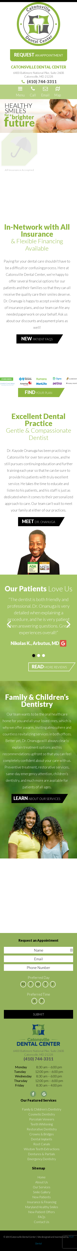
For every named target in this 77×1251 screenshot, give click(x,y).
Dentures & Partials (41, 1154)
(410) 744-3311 (38, 81)
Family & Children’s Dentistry (41, 1109)
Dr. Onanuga (38, 521)
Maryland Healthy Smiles (41, 1207)
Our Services (41, 1187)
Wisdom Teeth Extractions (42, 1149)
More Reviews (49, 666)
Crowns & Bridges (41, 1134)
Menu (20, 91)
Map (57, 91)
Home (42, 1177)
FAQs (41, 1217)
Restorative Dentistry (42, 1129)
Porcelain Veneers (41, 1119)
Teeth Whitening (41, 1124)
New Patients (41, 1197)
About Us (41, 1182)
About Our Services (37, 798)
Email (45, 91)
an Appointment (38, 55)
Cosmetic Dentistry (41, 1114)
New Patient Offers (41, 1212)
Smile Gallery (41, 1192)
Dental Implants (41, 1139)
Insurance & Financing (41, 1202)
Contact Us (41, 1222)
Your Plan (38, 392)
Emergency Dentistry (42, 1159)
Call (32, 91)
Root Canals (41, 1144)
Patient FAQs (37, 338)
